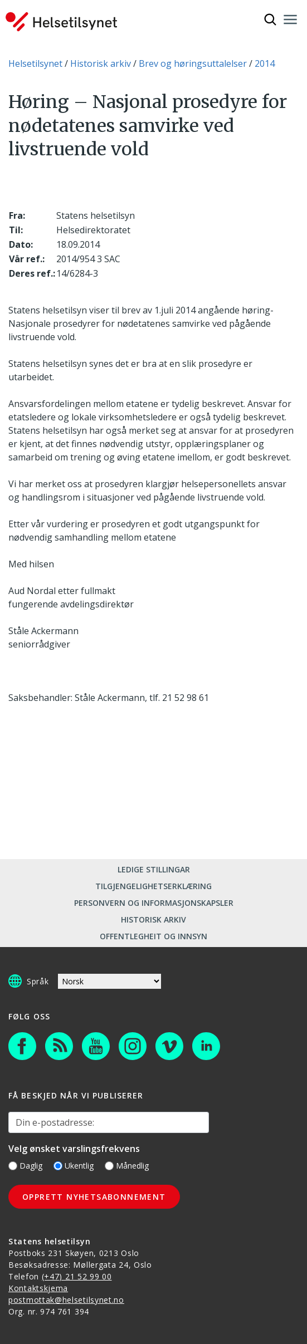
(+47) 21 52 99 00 (77, 1276)
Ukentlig (73, 1165)
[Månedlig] (109, 1165)
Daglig (25, 1165)
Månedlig (127, 1165)
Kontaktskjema (38, 1288)
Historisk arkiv (153, 919)
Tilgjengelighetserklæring (153, 886)
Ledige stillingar (154, 869)
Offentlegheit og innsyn (153, 936)
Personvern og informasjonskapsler (153, 902)
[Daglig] (12, 1165)
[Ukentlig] (57, 1165)
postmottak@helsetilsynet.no (66, 1299)
